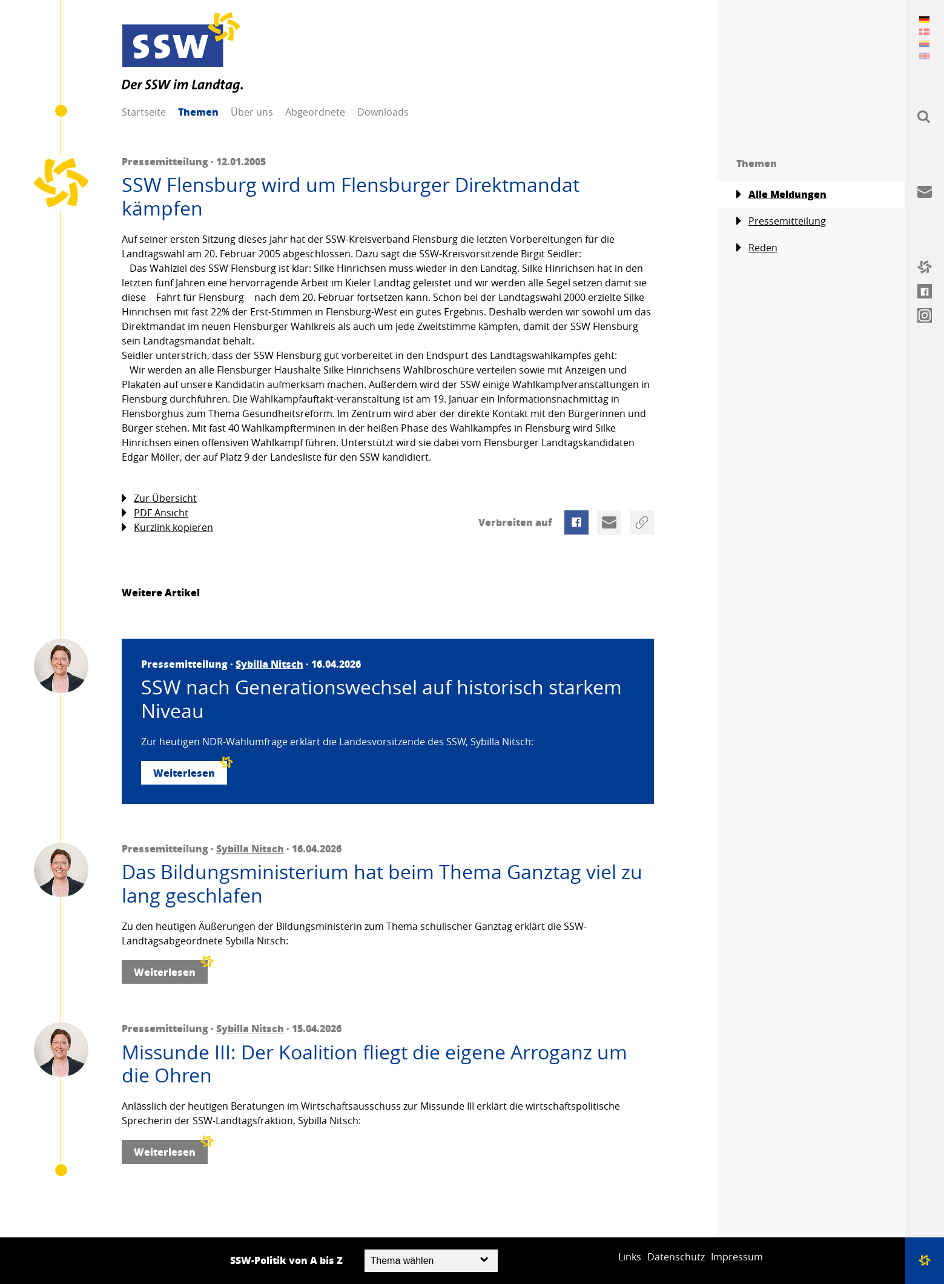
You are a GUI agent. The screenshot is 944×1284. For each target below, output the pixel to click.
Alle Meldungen (781, 194)
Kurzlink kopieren (167, 528)
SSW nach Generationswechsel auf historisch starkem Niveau (381, 699)
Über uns (252, 112)
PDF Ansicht (155, 513)
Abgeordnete (315, 112)
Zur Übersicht (159, 498)
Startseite (144, 112)
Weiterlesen (190, 770)
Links (629, 1256)
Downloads (383, 112)
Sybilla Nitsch (269, 664)
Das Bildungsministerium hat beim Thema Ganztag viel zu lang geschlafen (382, 883)
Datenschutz (676, 1256)
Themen (198, 112)
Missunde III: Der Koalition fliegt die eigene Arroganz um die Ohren (374, 1064)
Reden (756, 248)
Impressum (737, 1256)
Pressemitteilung (781, 221)
